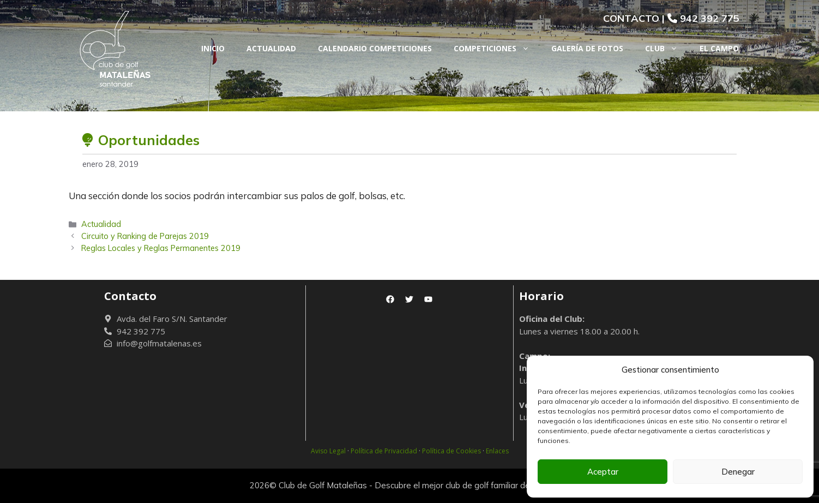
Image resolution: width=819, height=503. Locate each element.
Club (667, 48)
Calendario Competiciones (375, 48)
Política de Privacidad (384, 451)
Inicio (213, 48)
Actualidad (271, 48)
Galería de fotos (587, 48)
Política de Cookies (451, 451)
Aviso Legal (328, 451)
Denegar (738, 471)
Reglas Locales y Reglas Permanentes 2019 (160, 248)
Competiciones (497, 48)
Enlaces (497, 451)
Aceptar (602, 471)
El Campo (719, 48)
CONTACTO (631, 18)
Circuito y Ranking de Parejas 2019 (145, 236)
